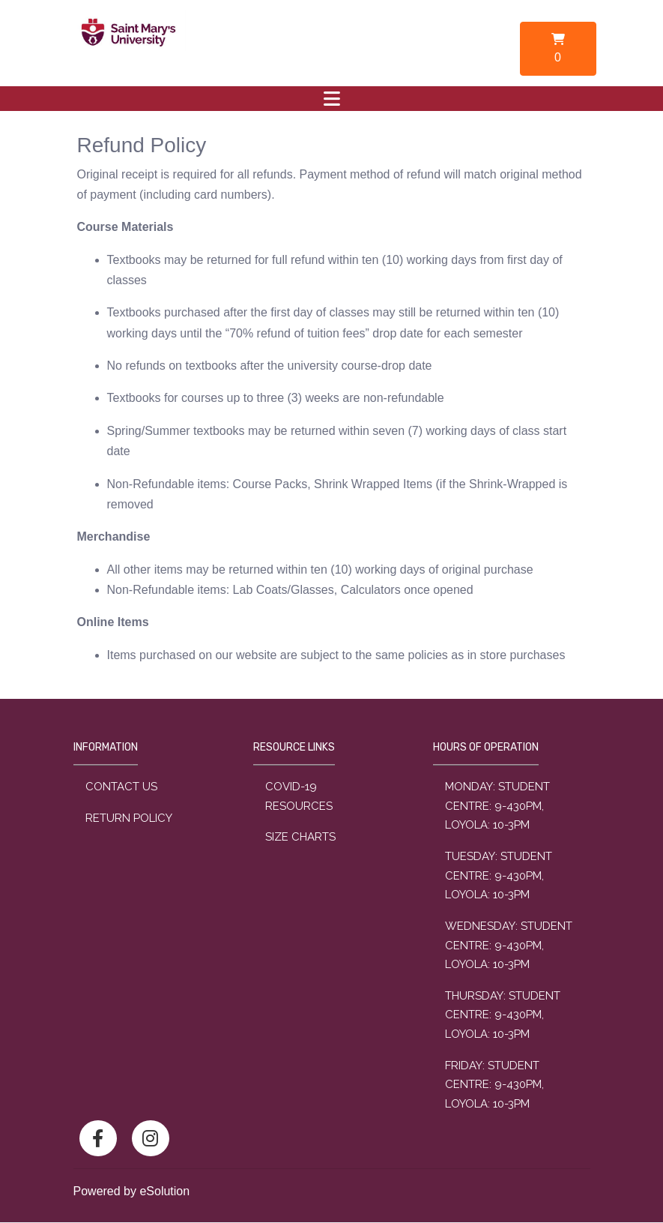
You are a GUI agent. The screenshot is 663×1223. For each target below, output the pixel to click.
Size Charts (300, 837)
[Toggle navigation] (331, 98)
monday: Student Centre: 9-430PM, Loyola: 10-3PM (497, 806)
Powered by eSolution (131, 1191)
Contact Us (121, 786)
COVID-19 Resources (299, 796)
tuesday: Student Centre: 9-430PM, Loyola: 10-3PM (498, 875)
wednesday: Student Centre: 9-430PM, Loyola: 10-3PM (508, 945)
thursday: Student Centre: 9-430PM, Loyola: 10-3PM (502, 1015)
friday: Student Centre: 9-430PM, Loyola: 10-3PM (494, 1085)
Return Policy (128, 818)
